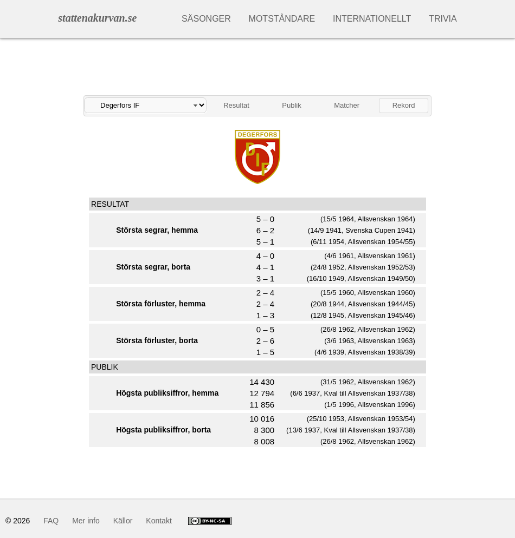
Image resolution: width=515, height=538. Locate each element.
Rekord (403, 105)
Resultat (236, 105)
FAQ (51, 520)
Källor (123, 520)
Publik (291, 105)
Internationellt (372, 18)
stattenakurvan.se (97, 18)
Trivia (443, 18)
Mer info (86, 520)
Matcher (346, 105)
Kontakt (158, 520)
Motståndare (282, 18)
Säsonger (206, 18)
